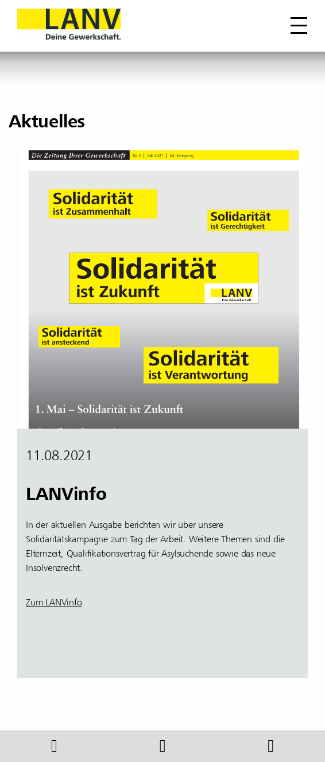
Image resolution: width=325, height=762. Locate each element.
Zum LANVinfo (54, 602)
